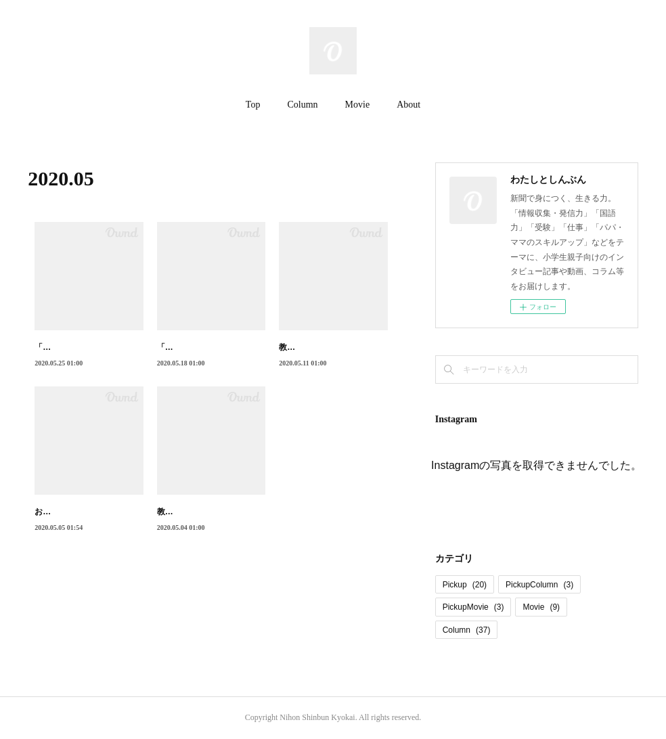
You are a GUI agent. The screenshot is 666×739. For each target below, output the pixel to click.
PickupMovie (473, 607)
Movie (357, 104)
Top (253, 104)
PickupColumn (539, 584)
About (408, 104)
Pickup (465, 584)
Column (302, 104)
